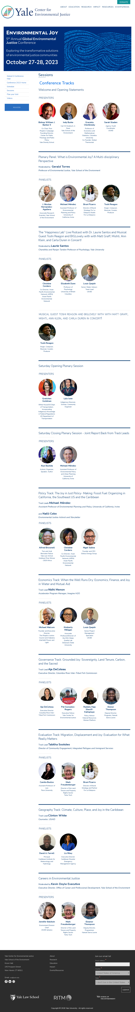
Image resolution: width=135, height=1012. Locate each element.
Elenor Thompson (111, 708)
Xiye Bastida (47, 465)
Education (74, 7)
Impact (96, 7)
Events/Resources (57, 970)
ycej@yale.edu (14, 978)
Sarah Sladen (110, 122)
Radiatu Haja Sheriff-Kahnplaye (89, 709)
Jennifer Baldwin (47, 921)
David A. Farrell (46, 853)
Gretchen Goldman (46, 399)
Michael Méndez (68, 204)
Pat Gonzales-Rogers (68, 708)
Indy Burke (68, 122)
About (52, 956)
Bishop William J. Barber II (47, 123)
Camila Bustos (47, 782)
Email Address (100, 960)
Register (17, 107)
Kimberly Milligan (68, 628)
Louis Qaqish (89, 283)
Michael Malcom (47, 627)
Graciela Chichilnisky (89, 123)
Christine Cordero (47, 284)
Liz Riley (68, 853)
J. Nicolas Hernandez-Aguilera (46, 207)
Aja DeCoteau (47, 707)
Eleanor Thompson (89, 923)
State (97, 978)
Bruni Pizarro (89, 204)
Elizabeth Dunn (68, 283)
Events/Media (122, 7)
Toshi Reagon (110, 204)
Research (86, 7)
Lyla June (68, 398)
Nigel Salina (89, 547)
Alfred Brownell (47, 547)
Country (98, 968)
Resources (107, 7)
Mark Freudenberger (68, 783)
